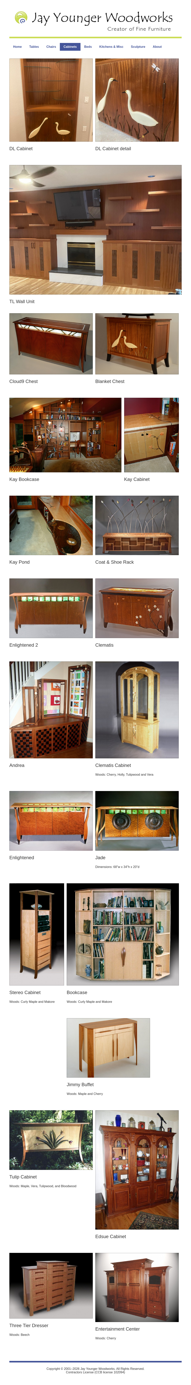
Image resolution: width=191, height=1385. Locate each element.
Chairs (51, 46)
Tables (34, 46)
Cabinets (70, 46)
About (157, 46)
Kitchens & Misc (111, 46)
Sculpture (138, 46)
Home (17, 46)
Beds (88, 46)
